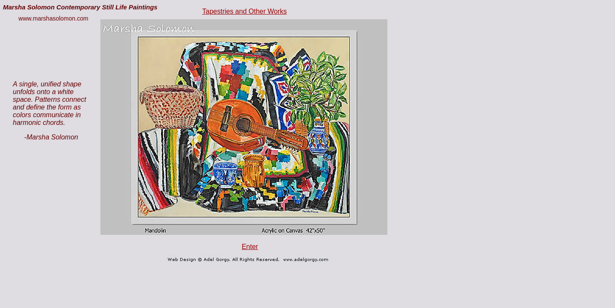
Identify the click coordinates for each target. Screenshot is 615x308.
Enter (250, 246)
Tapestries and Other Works (244, 11)
